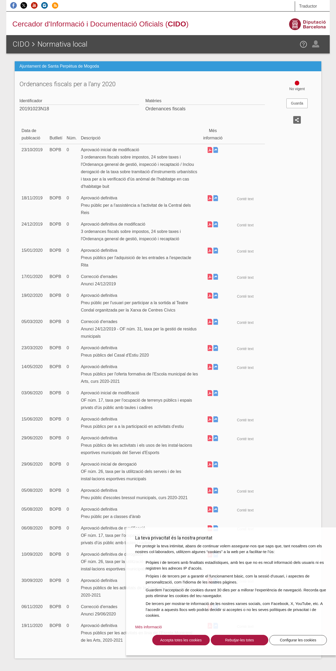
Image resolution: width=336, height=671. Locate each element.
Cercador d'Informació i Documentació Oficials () (100, 24)
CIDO (21, 44)
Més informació (148, 627)
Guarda (297, 103)
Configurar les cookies (298, 640)
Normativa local (62, 44)
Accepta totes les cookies (181, 640)
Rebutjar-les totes (239, 640)
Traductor (308, 6)
